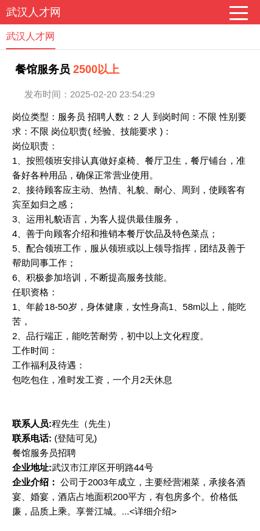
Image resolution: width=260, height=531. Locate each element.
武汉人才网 (33, 12)
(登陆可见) (75, 438)
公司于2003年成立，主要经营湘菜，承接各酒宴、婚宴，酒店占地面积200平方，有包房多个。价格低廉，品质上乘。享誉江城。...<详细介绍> (128, 496)
